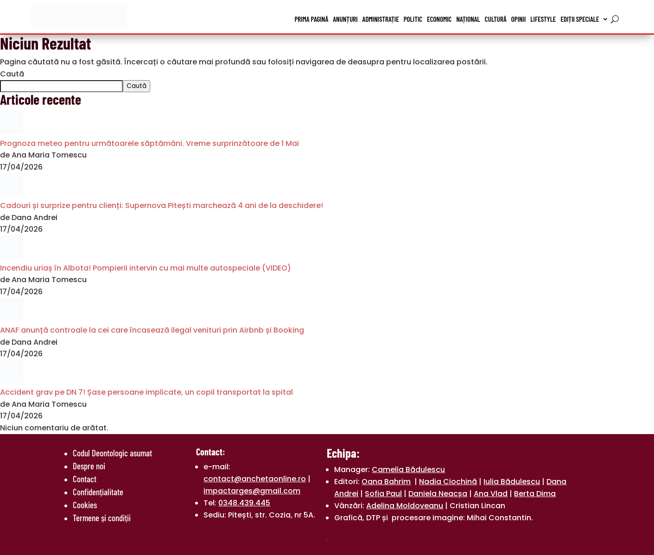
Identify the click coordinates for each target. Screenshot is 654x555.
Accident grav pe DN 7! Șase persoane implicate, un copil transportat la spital (146, 392)
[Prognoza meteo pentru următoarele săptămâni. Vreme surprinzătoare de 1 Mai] (11, 131)
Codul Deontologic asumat (112, 453)
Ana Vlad (491, 493)
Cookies (85, 504)
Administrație (380, 19)
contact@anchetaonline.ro (254, 478)
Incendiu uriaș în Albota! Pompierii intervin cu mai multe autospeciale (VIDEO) (145, 268)
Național (468, 19)
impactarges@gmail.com (251, 491)
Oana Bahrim (386, 481)
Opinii (518, 19)
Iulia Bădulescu (511, 481)
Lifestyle (543, 19)
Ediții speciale (579, 19)
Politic (413, 19)
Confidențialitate (98, 491)
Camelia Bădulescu (408, 469)
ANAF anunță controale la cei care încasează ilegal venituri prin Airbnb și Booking (152, 330)
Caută (12, 74)
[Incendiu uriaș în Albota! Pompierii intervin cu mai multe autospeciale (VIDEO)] (11, 256)
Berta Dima (535, 493)
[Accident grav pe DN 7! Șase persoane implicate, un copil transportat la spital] (11, 380)
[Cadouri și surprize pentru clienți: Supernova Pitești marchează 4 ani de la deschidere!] (11, 194)
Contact (84, 478)
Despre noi (89, 465)
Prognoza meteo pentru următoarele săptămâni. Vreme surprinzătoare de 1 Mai (149, 143)
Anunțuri (345, 19)
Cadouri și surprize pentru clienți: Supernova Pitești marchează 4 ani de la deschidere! (161, 205)
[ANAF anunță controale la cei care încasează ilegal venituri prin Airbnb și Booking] (11, 318)
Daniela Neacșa (437, 493)
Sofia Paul (383, 493)
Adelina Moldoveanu (404, 505)
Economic (439, 19)
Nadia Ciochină (448, 481)
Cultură (496, 19)
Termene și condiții (102, 517)
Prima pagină (312, 19)
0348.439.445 (244, 503)
